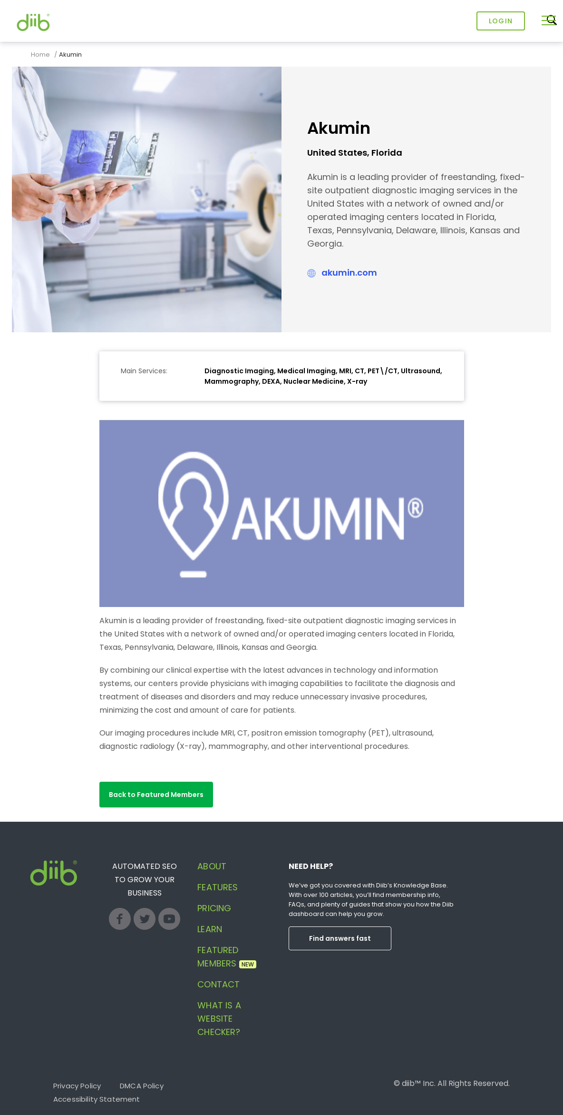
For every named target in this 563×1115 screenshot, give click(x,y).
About (211, 866)
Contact (218, 984)
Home (40, 54)
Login (501, 21)
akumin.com (349, 273)
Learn (209, 929)
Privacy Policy (77, 1086)
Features (217, 887)
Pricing (214, 908)
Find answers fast (340, 938)
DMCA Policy (142, 1086)
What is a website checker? (219, 1018)
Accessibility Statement (96, 1099)
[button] (156, 794)
